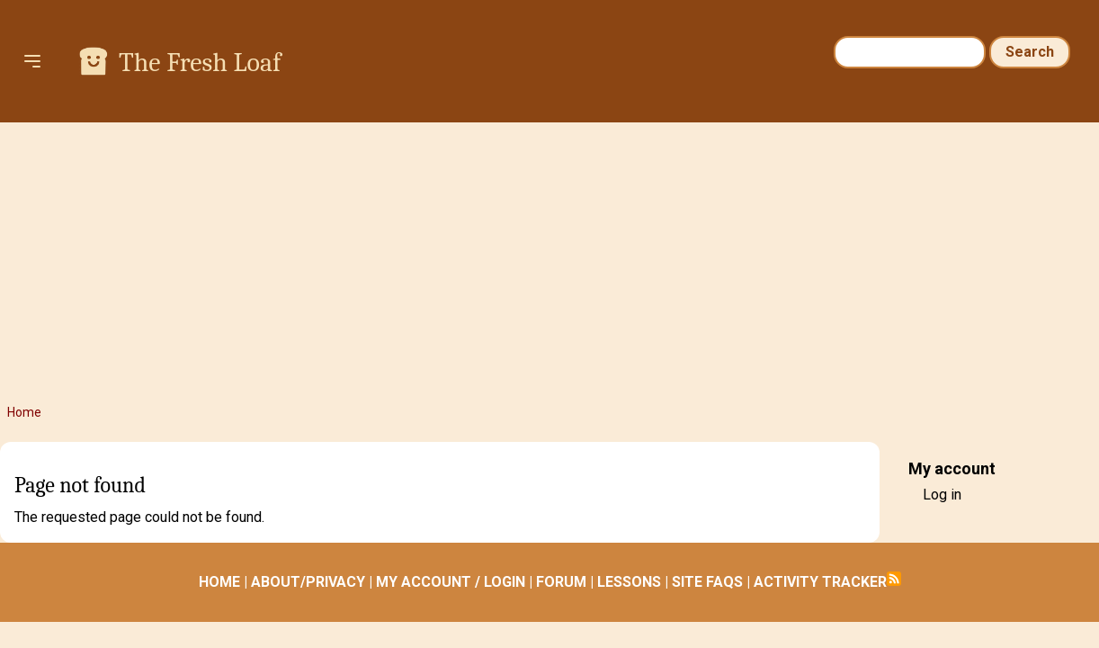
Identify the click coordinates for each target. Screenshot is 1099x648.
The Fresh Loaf (200, 62)
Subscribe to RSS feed (894, 579)
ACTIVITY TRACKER (820, 581)
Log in (942, 494)
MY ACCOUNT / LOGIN (450, 581)
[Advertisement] (549, 263)
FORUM (561, 581)
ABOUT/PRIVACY (308, 581)
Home (24, 412)
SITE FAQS (707, 581)
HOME (219, 581)
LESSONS (629, 581)
